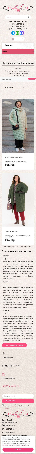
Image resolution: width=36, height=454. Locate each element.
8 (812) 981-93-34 (18, 26)
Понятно (18, 449)
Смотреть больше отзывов (14, 345)
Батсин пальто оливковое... (14, 157)
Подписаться (10, 401)
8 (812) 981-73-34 (11, 365)
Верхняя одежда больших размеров (18, 71)
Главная (18, 68)
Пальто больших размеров (18, 73)
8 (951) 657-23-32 (18, 24)
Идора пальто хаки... (11, 231)
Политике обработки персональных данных (15, 445)
